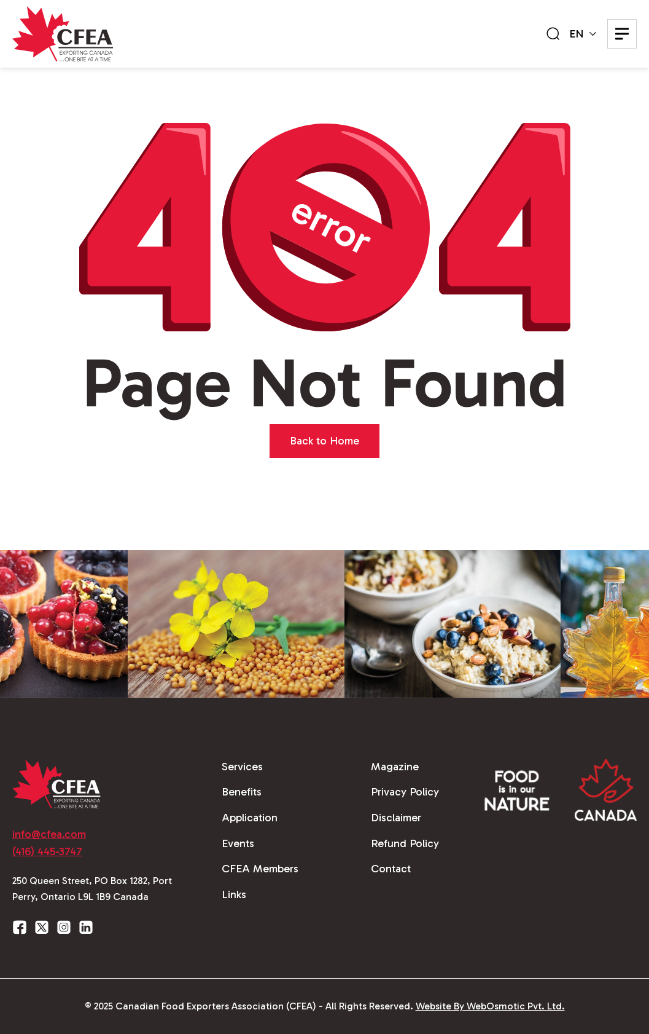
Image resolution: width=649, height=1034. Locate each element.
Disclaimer (396, 817)
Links (234, 894)
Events (238, 843)
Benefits (242, 792)
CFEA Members (260, 868)
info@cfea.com (49, 834)
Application (250, 817)
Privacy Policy (405, 792)
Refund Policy (405, 843)
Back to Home (324, 441)
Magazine (395, 766)
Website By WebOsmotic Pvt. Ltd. (490, 1006)
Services (242, 766)
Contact (391, 868)
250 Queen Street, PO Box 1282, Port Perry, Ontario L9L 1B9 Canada (92, 888)
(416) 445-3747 (47, 851)
